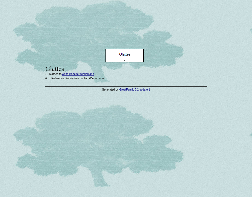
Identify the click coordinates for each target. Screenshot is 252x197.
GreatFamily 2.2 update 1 (134, 89)
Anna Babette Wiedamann (78, 74)
